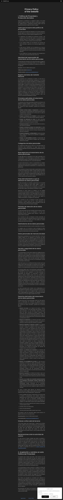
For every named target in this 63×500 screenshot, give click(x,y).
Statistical (46, 493)
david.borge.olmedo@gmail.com (32, 72)
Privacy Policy (31, 498)
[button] (61, 1)
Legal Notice (23, 498)
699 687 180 (29, 70)
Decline (54, 496)
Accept (45, 496)
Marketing (51, 493)
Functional (41, 493)
